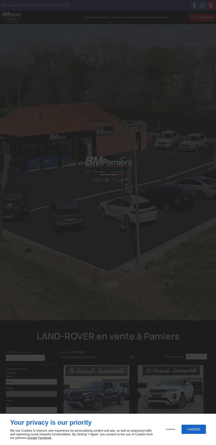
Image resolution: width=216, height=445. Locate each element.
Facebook (44, 438)
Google (32, 438)
